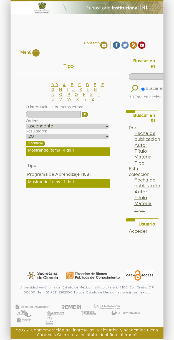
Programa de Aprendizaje (53, 174)
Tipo (139, 163)
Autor (140, 145)
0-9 (54, 85)
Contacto (92, 43)
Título (140, 151)
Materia (143, 157)
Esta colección (146, 97)
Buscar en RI (154, 89)
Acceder (138, 231)
